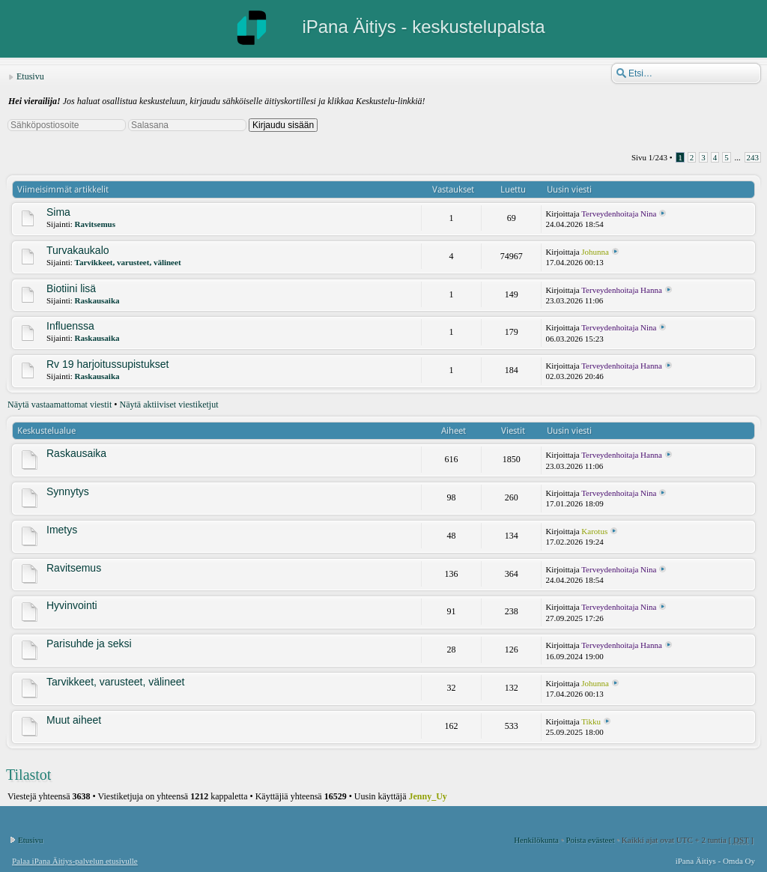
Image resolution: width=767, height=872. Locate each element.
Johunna (595, 251)
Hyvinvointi (71, 605)
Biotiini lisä (71, 288)
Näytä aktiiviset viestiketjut (169, 404)
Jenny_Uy (428, 796)
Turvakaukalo (77, 250)
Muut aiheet (73, 720)
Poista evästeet (590, 839)
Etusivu (30, 76)
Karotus (594, 531)
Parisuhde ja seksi (89, 644)
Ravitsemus (95, 223)
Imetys (61, 530)
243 (753, 157)
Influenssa (70, 326)
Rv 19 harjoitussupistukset (107, 364)
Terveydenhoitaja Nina (618, 213)
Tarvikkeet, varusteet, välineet (128, 262)
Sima (58, 212)
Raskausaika (97, 300)
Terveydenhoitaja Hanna (621, 289)
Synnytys (67, 491)
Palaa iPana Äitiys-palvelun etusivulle (75, 860)
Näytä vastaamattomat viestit (59, 404)
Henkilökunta (536, 839)
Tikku (591, 721)
